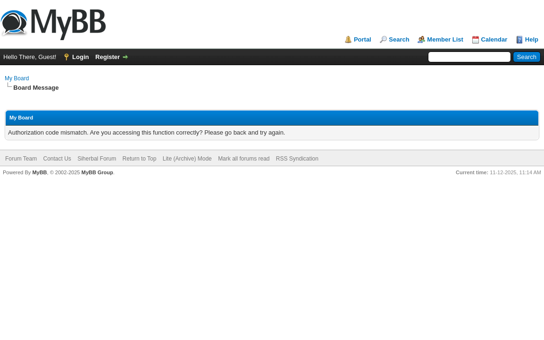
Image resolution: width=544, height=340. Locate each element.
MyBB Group (97, 172)
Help (531, 39)
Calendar (494, 39)
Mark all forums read (243, 158)
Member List (445, 39)
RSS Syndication (297, 158)
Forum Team (21, 158)
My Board (17, 78)
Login (80, 56)
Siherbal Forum (96, 158)
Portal (362, 39)
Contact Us (57, 158)
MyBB (39, 172)
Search (399, 39)
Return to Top (140, 158)
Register (107, 56)
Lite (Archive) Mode (187, 158)
